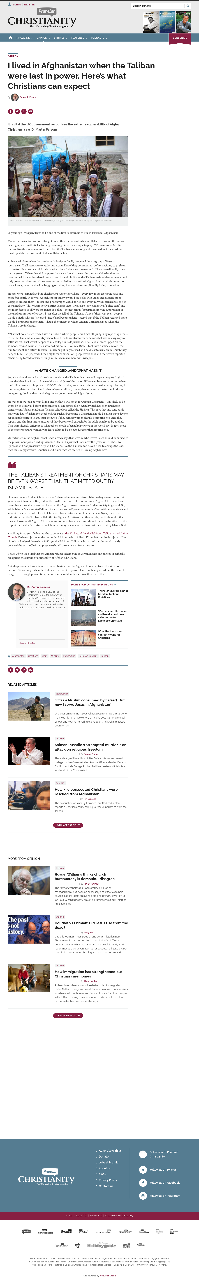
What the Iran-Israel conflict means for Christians (110, 634)
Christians (33, 656)
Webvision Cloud (108, 1276)
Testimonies (62, 694)
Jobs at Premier (109, 1162)
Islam (44, 656)
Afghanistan (18, 656)
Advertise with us (110, 1150)
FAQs (102, 1174)
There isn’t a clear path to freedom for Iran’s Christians (113, 594)
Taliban (105, 656)
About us (105, 1168)
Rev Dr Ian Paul (91, 884)
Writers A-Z (96, 1215)
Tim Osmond (89, 799)
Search (187, 5)
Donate (104, 1156)
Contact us (106, 1186)
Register (29, 4)
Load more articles (68, 825)
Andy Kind (89, 932)
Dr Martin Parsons (28, 97)
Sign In (17, 4)
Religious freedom (88, 656)
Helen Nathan (91, 981)
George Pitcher (91, 754)
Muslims (55, 656)
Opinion (13, 56)
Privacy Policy (108, 1180)
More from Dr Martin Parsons (92, 584)
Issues (69, 1215)
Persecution (69, 656)
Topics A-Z (81, 1215)
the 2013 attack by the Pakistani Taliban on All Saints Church (68, 535)
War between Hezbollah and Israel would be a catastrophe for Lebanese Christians (112, 616)
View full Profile (27, 643)
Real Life (60, 783)
